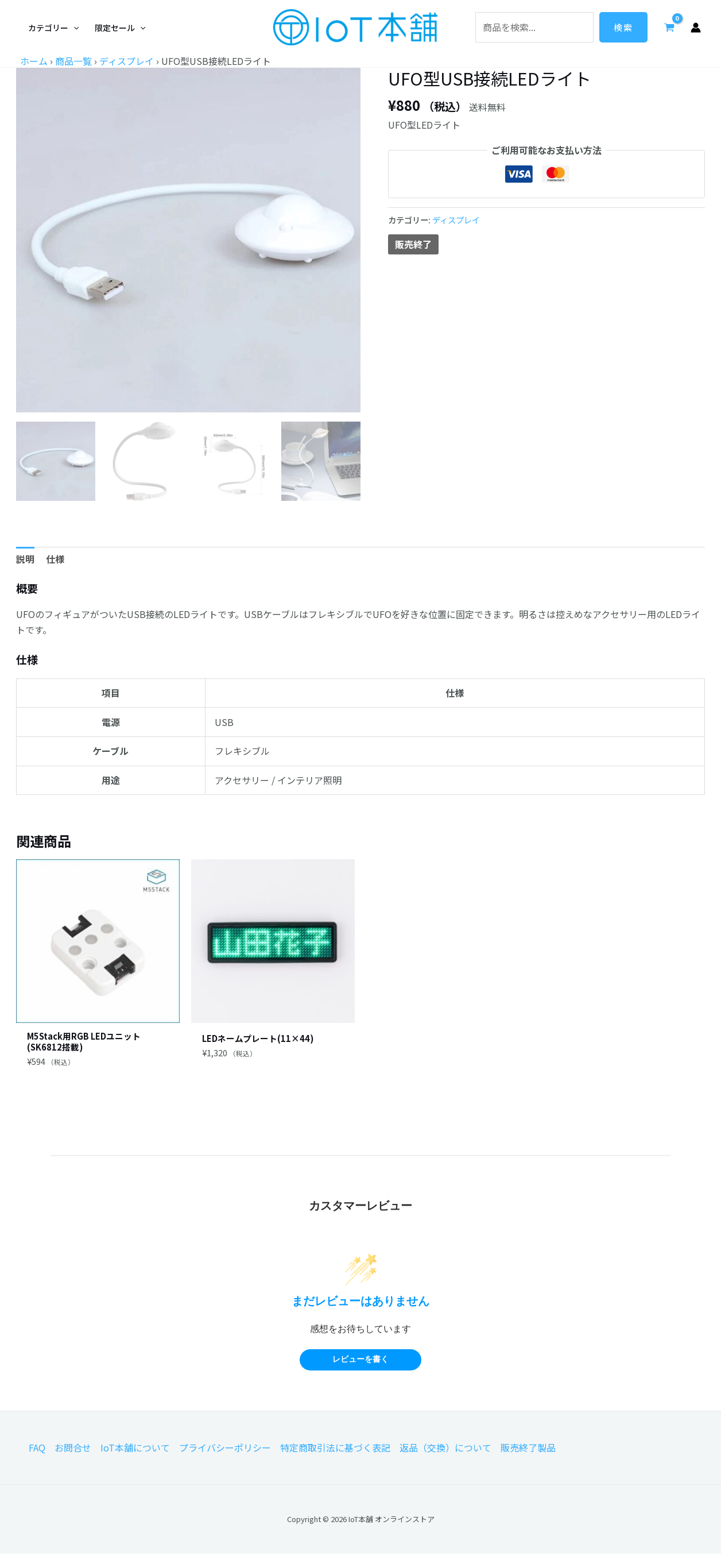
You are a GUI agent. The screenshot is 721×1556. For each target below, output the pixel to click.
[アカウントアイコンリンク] (696, 27)
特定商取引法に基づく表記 (335, 1450)
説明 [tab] (25, 559)
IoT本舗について (135, 1450)
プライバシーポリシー (225, 1450)
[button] (53, 27)
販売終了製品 (528, 1450)
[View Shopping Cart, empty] (669, 27)
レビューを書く (360, 1361)
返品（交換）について (445, 1450)
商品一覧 (73, 61)
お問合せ (73, 1450)
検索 (623, 27)
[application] (73, 27)
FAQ (37, 1450)
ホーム (34, 61)
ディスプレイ (126, 61)
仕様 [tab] (55, 559)
